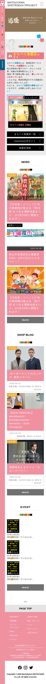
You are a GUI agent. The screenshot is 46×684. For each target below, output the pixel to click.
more (25, 319)
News (12, 631)
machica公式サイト (25, 141)
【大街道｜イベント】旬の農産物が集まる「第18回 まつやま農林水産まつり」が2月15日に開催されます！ (25, 211)
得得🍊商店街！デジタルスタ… (20, 537)
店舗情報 (13, 621)
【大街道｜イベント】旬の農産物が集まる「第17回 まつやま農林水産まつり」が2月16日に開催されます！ (25, 304)
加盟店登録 (25, 148)
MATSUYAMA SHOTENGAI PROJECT (22, 4)
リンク (29, 625)
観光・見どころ (33, 621)
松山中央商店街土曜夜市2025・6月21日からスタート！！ (24, 258)
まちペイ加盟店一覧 (25, 134)
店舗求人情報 (32, 617)
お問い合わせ (32, 632)
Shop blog (14, 635)
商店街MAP (14, 617)
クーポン (13, 639)
